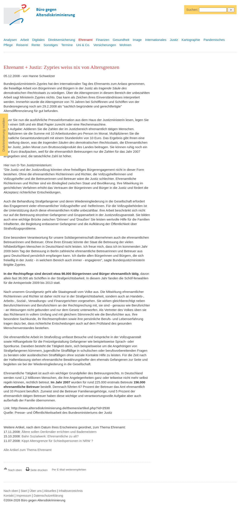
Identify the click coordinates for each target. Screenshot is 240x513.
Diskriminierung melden (3, 135)
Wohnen (125, 45)
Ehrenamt (85, 40)
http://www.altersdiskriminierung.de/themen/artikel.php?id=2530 (60, 408)
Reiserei (22, 45)
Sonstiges (51, 45)
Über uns (36, 491)
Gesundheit (121, 40)
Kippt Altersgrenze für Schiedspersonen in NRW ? (57, 441)
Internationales (155, 40)
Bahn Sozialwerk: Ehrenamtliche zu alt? (50, 436)
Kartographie (191, 40)
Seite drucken (36, 470)
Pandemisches (214, 40)
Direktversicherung (61, 40)
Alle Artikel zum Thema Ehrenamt (28, 450)
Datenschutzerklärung (48, 495)
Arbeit (24, 40)
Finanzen (102, 40)
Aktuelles (50, 491)
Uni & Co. (83, 45)
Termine (67, 45)
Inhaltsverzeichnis (71, 491)
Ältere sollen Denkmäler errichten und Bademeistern (59, 432)
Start (24, 491)
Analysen (10, 40)
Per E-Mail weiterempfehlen (69, 469)
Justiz (174, 40)
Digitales (38, 40)
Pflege (8, 45)
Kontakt (9, 495)
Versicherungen (105, 45)
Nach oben (13, 470)
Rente (35, 45)
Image (137, 40)
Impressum (23, 495)
